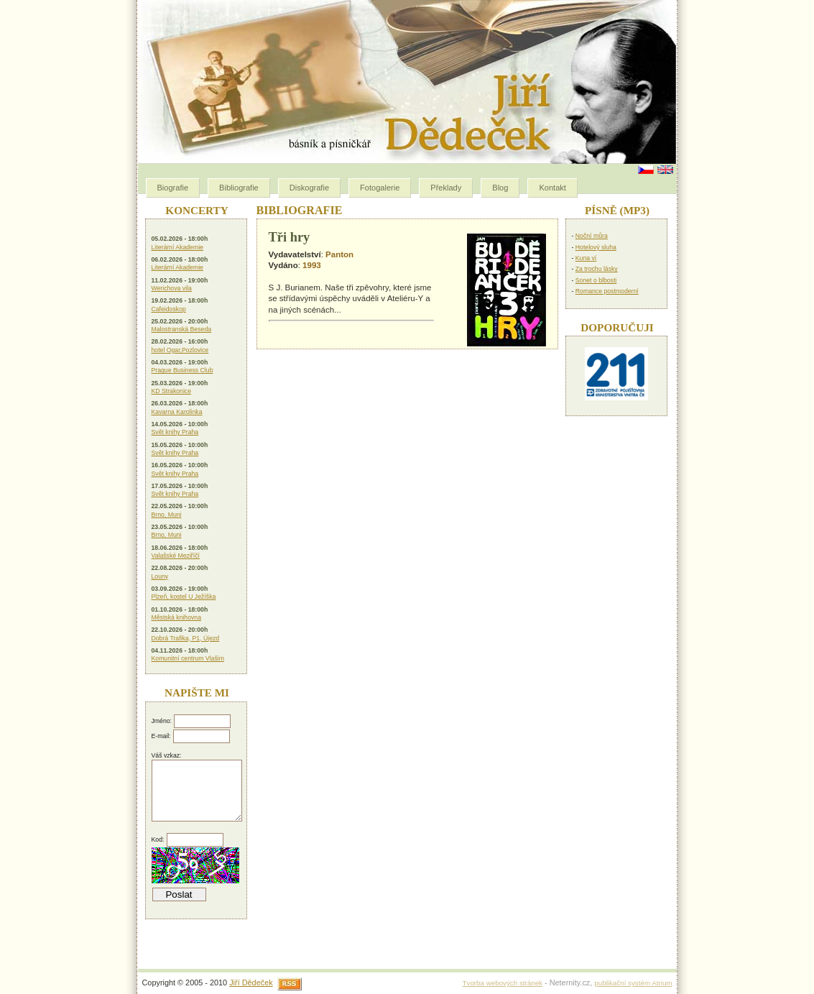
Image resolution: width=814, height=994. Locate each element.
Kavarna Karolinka (177, 411)
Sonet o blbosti (595, 280)
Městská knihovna (177, 617)
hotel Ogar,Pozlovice (180, 350)
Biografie (173, 187)
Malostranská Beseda (182, 329)
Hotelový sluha (595, 247)
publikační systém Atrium (633, 983)
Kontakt (552, 187)
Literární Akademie (177, 247)
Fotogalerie (379, 187)
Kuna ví (585, 258)
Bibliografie (239, 187)
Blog (500, 187)
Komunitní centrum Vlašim (188, 658)
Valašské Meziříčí (176, 555)
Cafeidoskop (169, 309)
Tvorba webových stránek (502, 983)
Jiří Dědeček (250, 982)
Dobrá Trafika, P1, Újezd (186, 638)
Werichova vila (172, 288)
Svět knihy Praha (175, 432)
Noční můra (591, 235)
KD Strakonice (172, 391)
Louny (160, 576)
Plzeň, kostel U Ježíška (184, 596)
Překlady (445, 187)
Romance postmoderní (607, 291)
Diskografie (309, 187)
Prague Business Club (182, 370)
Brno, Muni (167, 514)
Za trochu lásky (596, 268)
